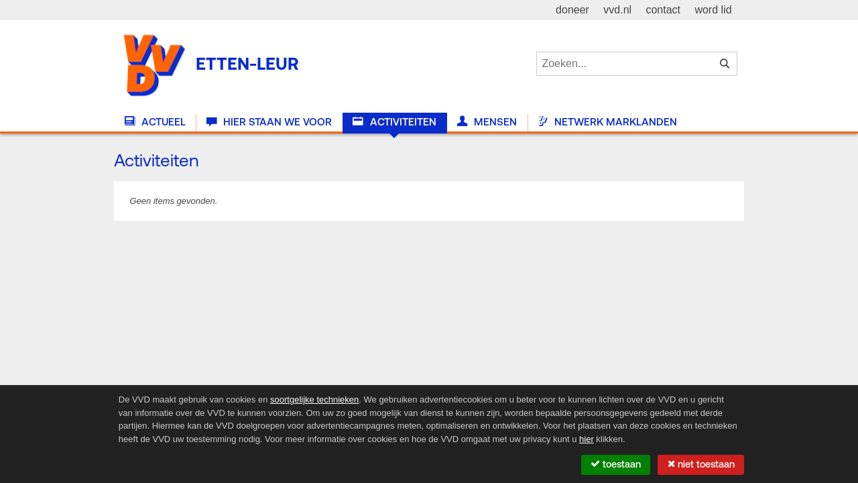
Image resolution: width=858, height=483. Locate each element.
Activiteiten (394, 122)
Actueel (155, 122)
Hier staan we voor (269, 122)
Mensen (487, 122)
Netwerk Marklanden (607, 122)
